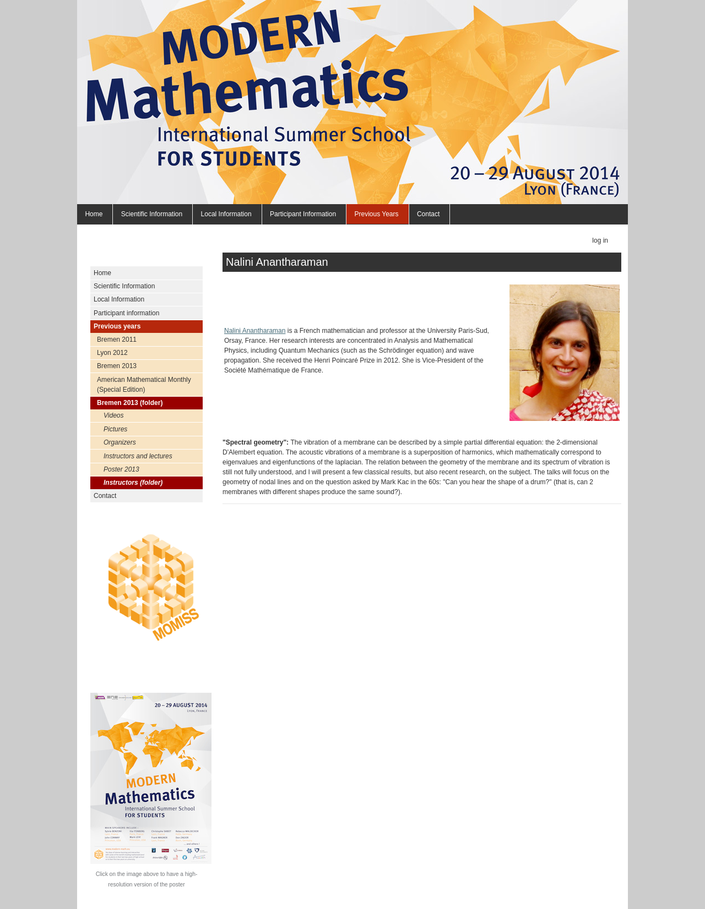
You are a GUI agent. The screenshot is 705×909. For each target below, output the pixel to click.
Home (93, 214)
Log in (600, 240)
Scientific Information (151, 214)
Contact (428, 214)
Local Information (226, 214)
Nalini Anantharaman (254, 331)
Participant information (303, 214)
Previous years (376, 214)
